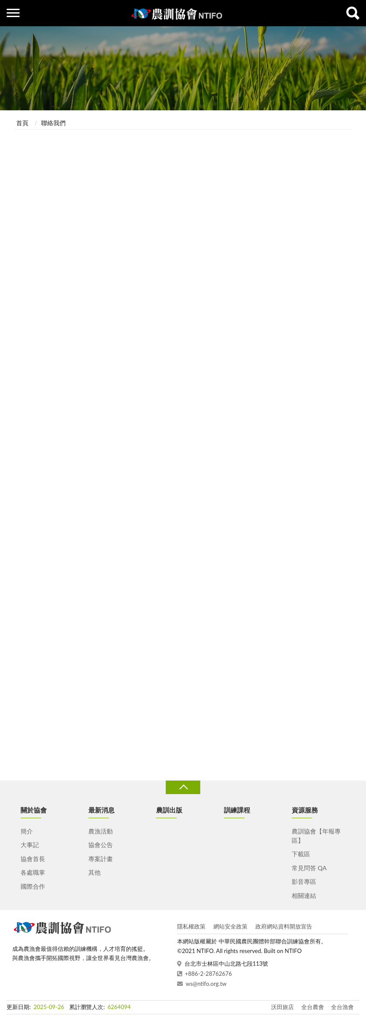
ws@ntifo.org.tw (206, 983)
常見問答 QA (309, 868)
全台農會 (312, 1006)
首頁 (22, 123)
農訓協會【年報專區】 (316, 835)
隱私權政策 (191, 926)
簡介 (27, 831)
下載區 (301, 854)
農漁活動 (100, 831)
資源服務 (305, 810)
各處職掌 (33, 872)
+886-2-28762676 (208, 973)
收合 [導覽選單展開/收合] (183, 787)
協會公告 (100, 844)
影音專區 (304, 881)
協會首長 (33, 858)
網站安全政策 (230, 926)
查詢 (353, 13)
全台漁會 (342, 1006)
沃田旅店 (282, 1006)
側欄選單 (13, 13)
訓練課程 (237, 810)
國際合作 (33, 886)
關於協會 (34, 810)
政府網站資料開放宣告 (283, 926)
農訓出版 (169, 810)
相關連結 (304, 895)
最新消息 (101, 810)
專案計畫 (100, 858)
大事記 (30, 844)
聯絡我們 (53, 123)
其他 (94, 872)
